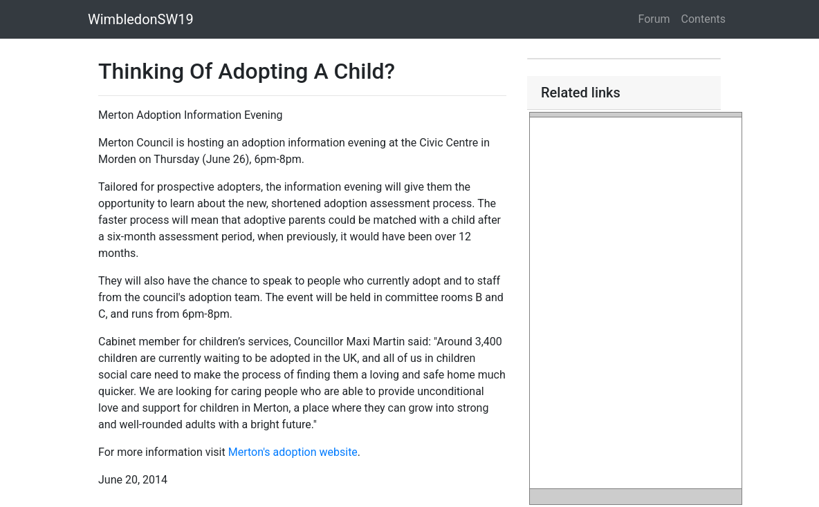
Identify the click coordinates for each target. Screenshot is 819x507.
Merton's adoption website (293, 452)
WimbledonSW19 (141, 19)
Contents (703, 19)
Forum (654, 19)
